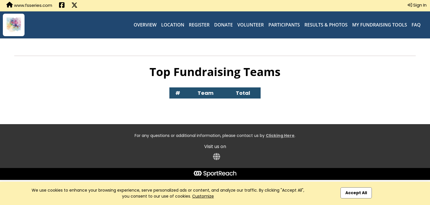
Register (199, 25)
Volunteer (250, 25)
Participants (284, 25)
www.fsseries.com (29, 5)
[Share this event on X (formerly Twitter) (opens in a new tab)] (74, 5)
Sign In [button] (417, 5)
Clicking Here (280, 135)
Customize (203, 196)
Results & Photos (326, 25)
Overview (145, 25)
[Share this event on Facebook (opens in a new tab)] (61, 5)
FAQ (416, 25)
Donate (223, 25)
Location (172, 25)
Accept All (356, 193)
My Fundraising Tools (379, 25)
